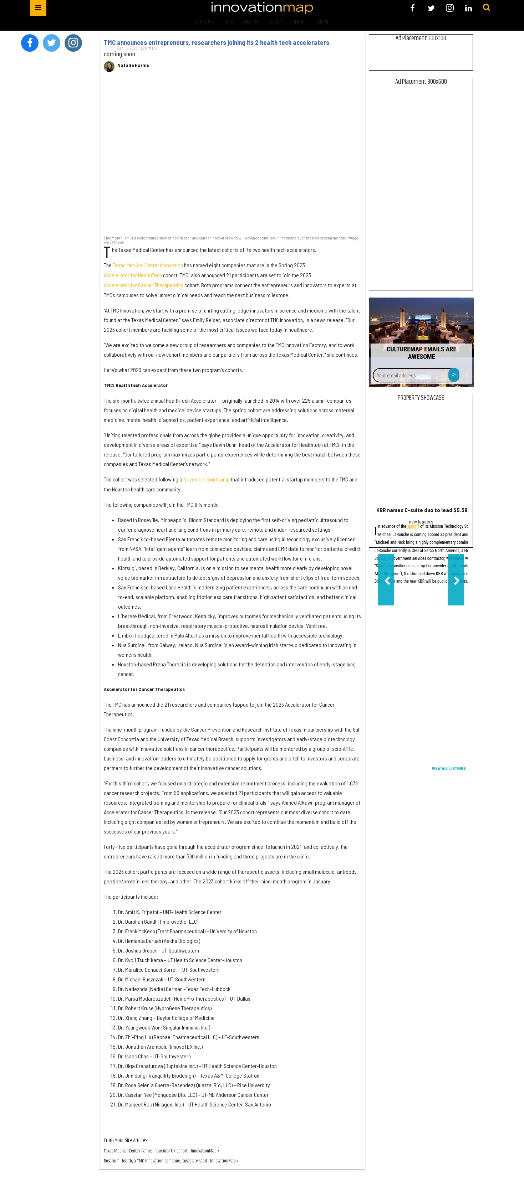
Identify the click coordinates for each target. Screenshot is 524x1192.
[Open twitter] (431, 8)
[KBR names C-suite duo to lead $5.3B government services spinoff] (421, 455)
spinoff (413, 527)
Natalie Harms (133, 65)
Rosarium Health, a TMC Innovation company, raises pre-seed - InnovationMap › (171, 1161)
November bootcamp (206, 479)
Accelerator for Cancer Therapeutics (143, 285)
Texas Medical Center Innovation (148, 265)
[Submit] (486, 7)
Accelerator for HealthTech (133, 275)
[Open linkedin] (468, 8)
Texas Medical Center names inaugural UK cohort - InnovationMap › (161, 1151)
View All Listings (449, 768)
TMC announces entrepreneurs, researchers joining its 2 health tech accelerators (216, 42)
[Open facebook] (412, 8)
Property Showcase (421, 398)
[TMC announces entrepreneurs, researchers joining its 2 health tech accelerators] (232, 157)
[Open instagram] (450, 8)
